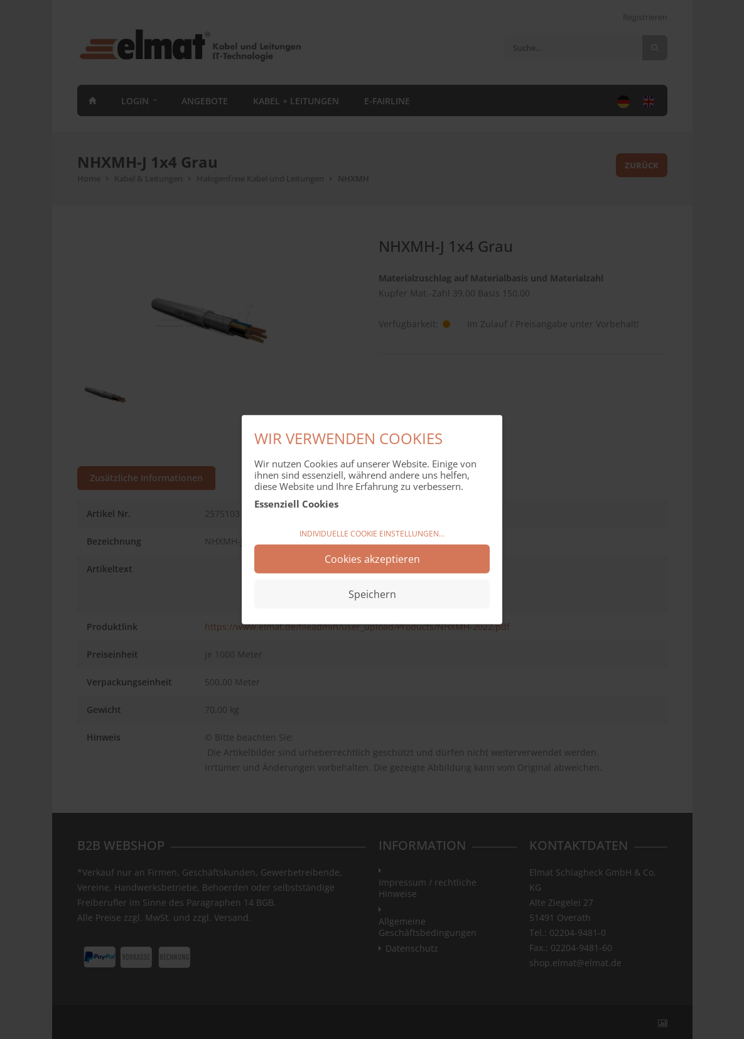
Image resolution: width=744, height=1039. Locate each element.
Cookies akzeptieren (372, 558)
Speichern (372, 594)
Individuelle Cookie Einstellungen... (372, 533)
